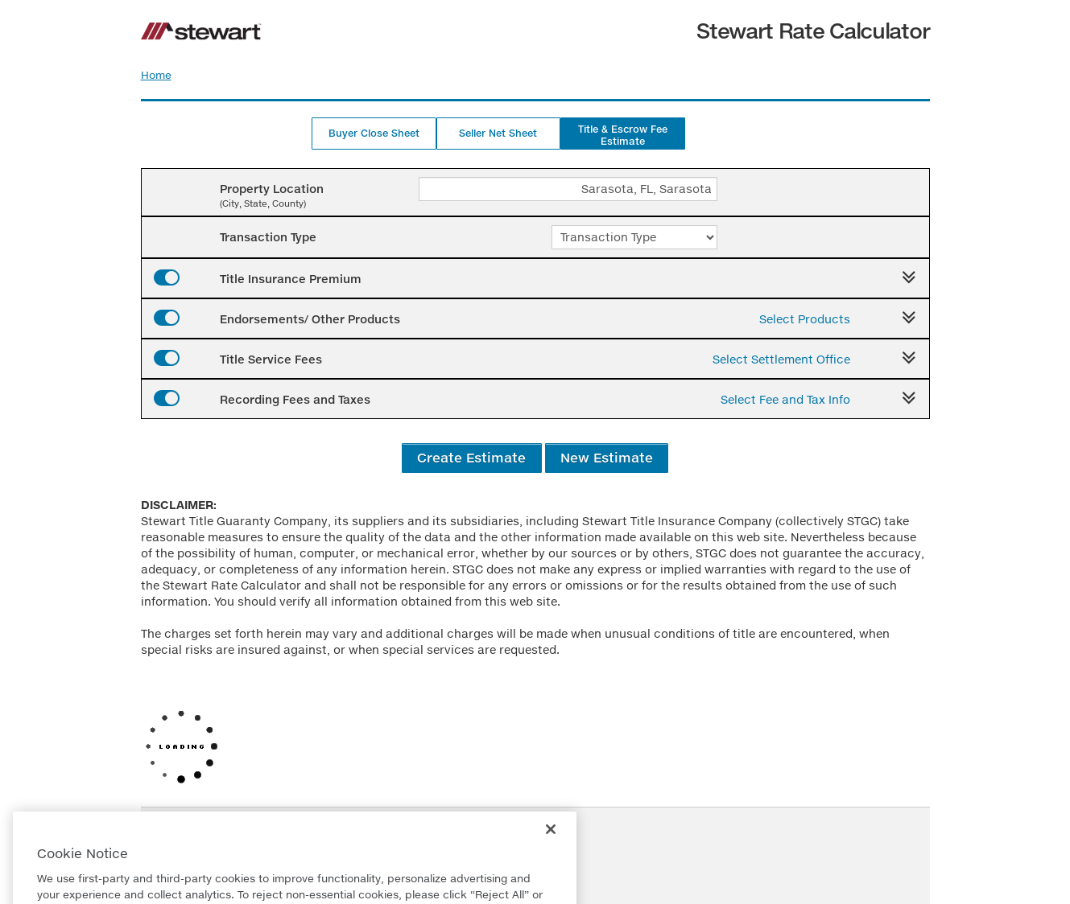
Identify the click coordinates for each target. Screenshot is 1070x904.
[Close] (550, 845)
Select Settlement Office (781, 359)
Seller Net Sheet (498, 133)
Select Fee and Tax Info (785, 399)
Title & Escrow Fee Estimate (622, 135)
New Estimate (606, 457)
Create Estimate (471, 457)
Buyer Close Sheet (373, 133)
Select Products (804, 319)
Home (156, 74)
